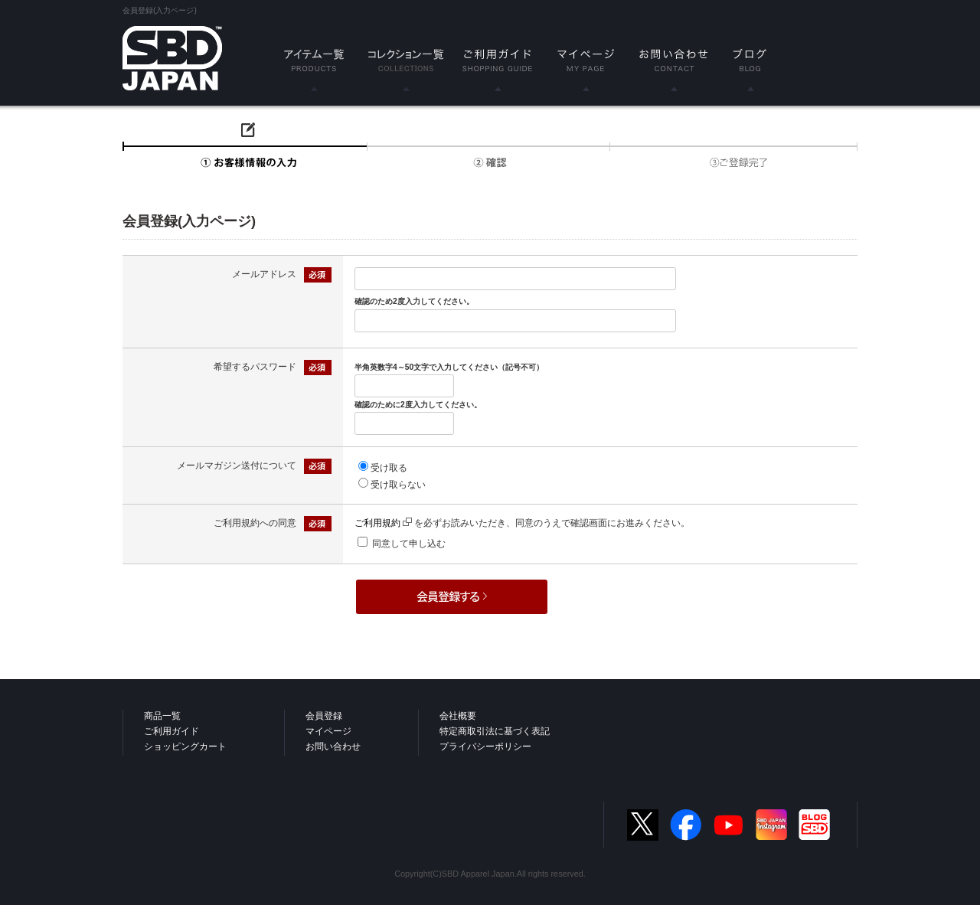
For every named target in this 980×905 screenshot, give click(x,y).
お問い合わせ (333, 746)
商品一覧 (162, 715)
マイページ (328, 731)
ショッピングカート (185, 746)
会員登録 (323, 715)
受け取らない (398, 484)
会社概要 (457, 715)
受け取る (389, 467)
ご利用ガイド (171, 731)
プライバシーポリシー (485, 746)
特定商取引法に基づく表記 (494, 731)
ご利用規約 (383, 523)
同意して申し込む (409, 543)
